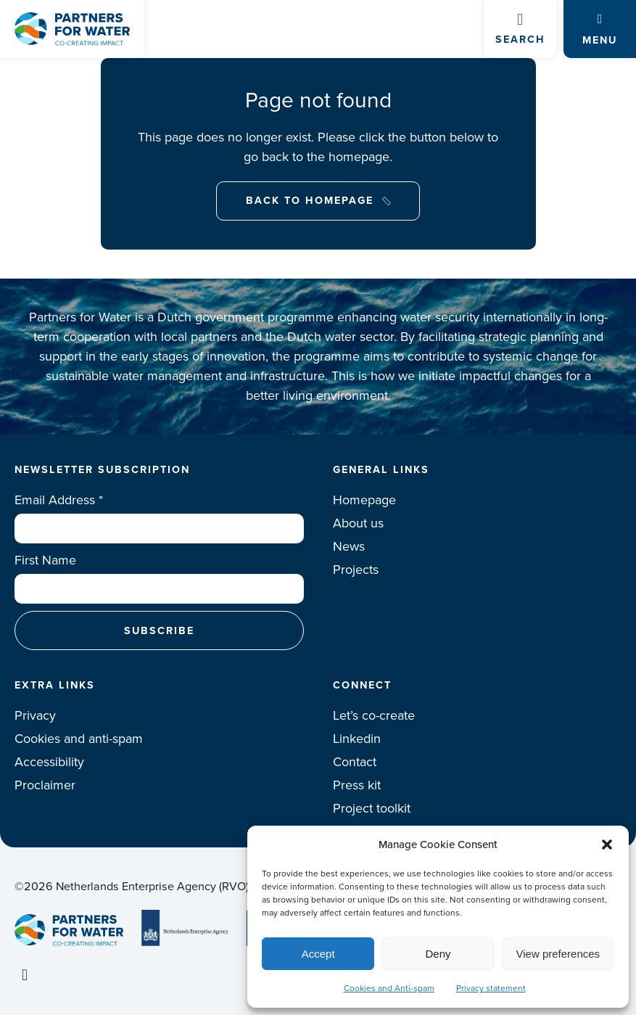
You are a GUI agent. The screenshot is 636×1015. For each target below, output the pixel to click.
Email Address (59, 499)
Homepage (364, 499)
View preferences (558, 954)
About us (358, 523)
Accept (318, 954)
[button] (607, 844)
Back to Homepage (309, 200)
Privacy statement (491, 988)
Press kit (357, 785)
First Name (45, 560)
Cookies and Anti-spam (389, 988)
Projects (356, 569)
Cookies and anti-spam (79, 738)
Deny (437, 954)
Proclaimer (45, 785)
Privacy (35, 715)
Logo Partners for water (72, 29)
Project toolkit (371, 808)
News (349, 546)
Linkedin (357, 738)
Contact (354, 761)
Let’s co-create (374, 715)
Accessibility (49, 761)
